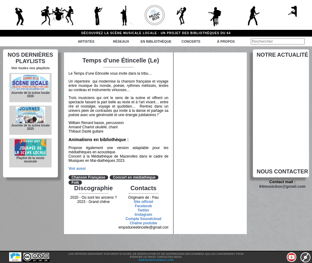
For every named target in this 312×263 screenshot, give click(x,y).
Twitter (143, 210)
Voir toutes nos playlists (30, 68)
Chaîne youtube (143, 223)
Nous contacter (282, 172)
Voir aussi (77, 168)
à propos (226, 41)
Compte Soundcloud (143, 219)
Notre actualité (282, 55)
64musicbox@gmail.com (282, 186)
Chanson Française (88, 177)
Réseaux (121, 41)
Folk (75, 182)
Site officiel (143, 202)
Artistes (86, 41)
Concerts (191, 41)
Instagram (143, 214)
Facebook (143, 206)
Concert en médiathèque (134, 177)
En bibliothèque (155, 41)
